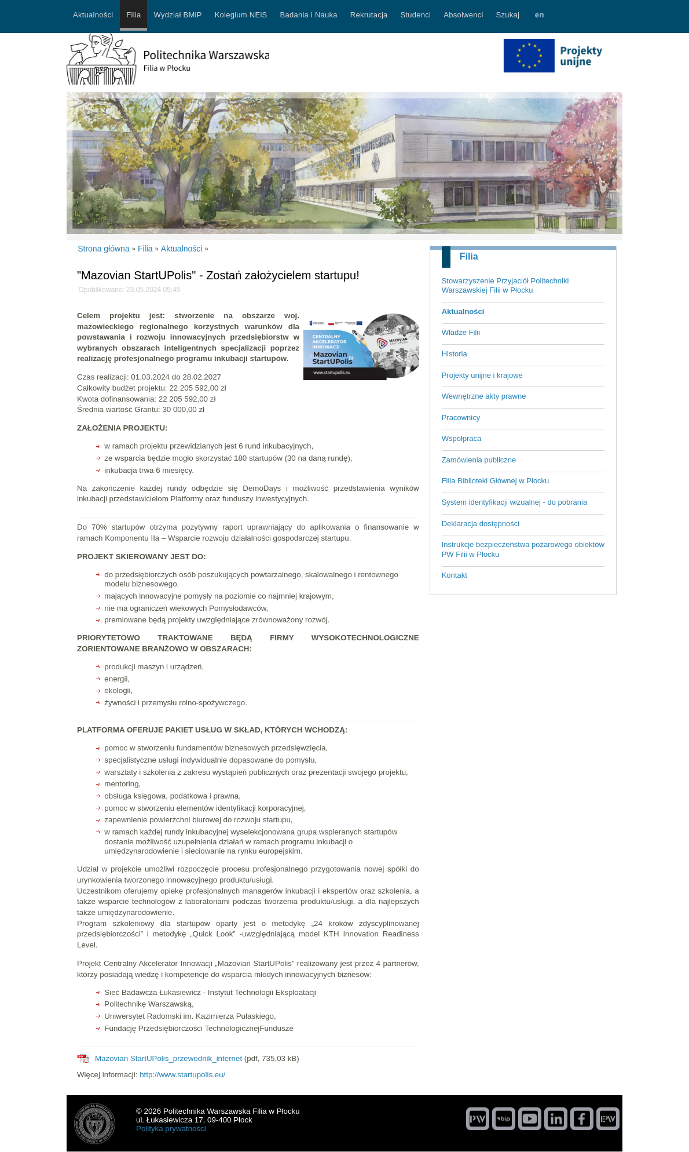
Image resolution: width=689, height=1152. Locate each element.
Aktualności (463, 311)
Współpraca (462, 438)
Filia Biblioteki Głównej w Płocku (495, 480)
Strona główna (104, 248)
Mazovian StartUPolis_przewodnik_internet (168, 1058)
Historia (454, 353)
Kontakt (454, 575)
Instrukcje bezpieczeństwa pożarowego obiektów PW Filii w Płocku (523, 549)
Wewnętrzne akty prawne (484, 396)
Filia (469, 256)
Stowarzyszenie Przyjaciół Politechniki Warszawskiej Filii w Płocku (505, 285)
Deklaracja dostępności (480, 523)
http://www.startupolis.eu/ (182, 1074)
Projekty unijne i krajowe (482, 375)
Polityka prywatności (171, 1128)
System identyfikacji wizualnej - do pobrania (514, 502)
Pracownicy (461, 417)
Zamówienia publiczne (479, 459)
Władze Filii (461, 332)
